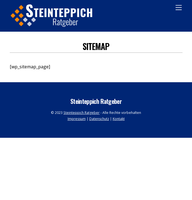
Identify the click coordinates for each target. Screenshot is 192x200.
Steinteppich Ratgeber (81, 112)
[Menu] (178, 7)
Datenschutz (99, 118)
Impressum (77, 118)
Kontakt (119, 118)
